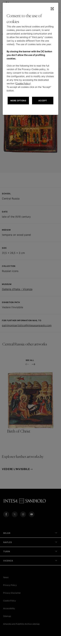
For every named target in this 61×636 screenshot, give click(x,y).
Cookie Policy (23, 83)
